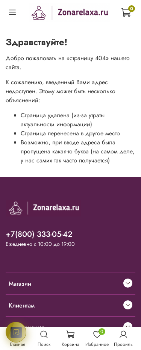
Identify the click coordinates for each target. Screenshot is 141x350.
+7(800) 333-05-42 (39, 234)
